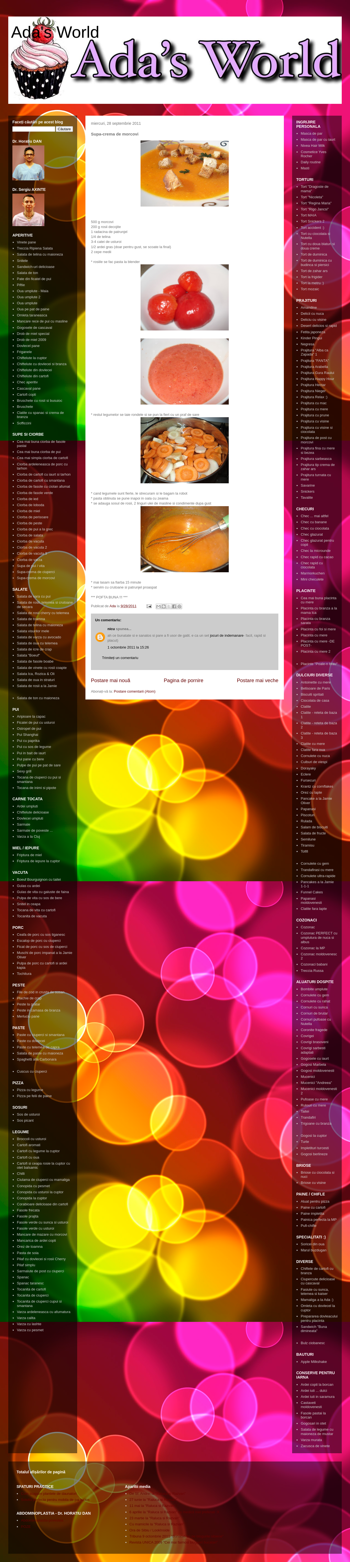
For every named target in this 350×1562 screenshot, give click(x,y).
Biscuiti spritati (312, 694)
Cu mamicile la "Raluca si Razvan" (157, 1524)
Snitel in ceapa (28, 904)
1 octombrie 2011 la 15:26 (128, 647)
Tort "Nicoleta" (312, 197)
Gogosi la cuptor (314, 1135)
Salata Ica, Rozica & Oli (36, 674)
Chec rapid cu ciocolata (312, 565)
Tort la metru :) (312, 283)
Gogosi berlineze (314, 1154)
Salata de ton (27, 273)
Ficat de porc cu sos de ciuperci (42, 947)
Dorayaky (308, 768)
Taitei (305, 1111)
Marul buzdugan (313, 1250)
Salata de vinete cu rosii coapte (42, 668)
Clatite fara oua (313, 750)
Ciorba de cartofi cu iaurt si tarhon (44, 474)
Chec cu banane (314, 522)
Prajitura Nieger (313, 391)
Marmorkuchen (313, 573)
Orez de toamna (29, 1246)
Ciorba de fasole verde (35, 493)
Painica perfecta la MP (318, 1219)
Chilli (21, 1174)
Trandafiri (308, 1117)
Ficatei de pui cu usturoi (36, 722)
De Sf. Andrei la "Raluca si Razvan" (158, 1494)
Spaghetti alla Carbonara (36, 1059)
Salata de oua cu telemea (37, 643)
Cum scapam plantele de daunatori (49, 1494)
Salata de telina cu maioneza (40, 254)
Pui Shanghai (27, 735)
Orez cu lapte (311, 792)
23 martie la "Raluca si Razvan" (155, 1518)
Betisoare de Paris (315, 688)
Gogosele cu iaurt (315, 1058)
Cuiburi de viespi (314, 762)
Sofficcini (24, 423)
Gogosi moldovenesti (317, 1071)
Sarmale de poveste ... (35, 830)
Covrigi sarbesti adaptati (313, 1050)
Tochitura (24, 974)
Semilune (308, 839)
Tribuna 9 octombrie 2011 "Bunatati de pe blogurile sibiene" (177, 1536)
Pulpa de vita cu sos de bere (39, 898)
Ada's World (55, 32)
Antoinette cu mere (316, 682)
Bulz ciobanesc (313, 1343)
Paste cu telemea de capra (38, 1047)
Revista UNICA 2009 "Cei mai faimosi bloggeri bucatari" (174, 1542)
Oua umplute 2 (28, 297)
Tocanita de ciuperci (33, 1295)
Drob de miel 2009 (31, 340)
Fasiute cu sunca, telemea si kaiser (315, 1291)
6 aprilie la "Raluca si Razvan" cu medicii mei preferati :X (174, 1512)
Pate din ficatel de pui (34, 279)
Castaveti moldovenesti (311, 1405)
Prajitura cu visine (315, 421)
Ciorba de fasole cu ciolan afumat (43, 486)
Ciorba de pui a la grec (35, 529)
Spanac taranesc (30, 1283)
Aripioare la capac (31, 716)
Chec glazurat (312, 534)
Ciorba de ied (27, 499)
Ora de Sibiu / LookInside (150, 1530)
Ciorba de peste (29, 523)
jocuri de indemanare (226, 635)
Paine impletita (312, 1213)
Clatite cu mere (313, 744)
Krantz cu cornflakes (317, 786)
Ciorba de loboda (30, 505)
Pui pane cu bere (30, 759)
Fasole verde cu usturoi (35, 1228)
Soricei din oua (312, 1244)
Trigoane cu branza (316, 1123)
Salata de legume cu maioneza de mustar (317, 1431)
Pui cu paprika (28, 741)
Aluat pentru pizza (315, 1201)
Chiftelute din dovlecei (34, 370)
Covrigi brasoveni (314, 1042)
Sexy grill (24, 771)
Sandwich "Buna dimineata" (314, 1329)
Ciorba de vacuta (30, 541)
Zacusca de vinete (315, 1446)
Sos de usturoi (28, 1114)
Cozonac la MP (313, 948)
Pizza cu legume (30, 1090)
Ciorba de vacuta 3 (32, 553)
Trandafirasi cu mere (317, 870)
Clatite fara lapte (314, 909)
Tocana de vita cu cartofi (36, 910)
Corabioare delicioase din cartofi (42, 1204)
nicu (111, 629)
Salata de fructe (313, 833)
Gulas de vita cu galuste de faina (43, 892)
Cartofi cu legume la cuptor (38, 1151)
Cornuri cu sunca (314, 1007)
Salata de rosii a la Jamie (37, 686)
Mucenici (308, 1077)
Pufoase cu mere (314, 1099)
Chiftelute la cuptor (32, 358)
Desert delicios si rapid (319, 326)
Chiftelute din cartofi (33, 376)
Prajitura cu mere (314, 409)
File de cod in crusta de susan (40, 992)
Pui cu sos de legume (34, 747)
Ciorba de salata (30, 535)
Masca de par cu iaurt (318, 139)
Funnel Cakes (312, 892)
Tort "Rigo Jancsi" (315, 209)
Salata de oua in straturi (36, 680)
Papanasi (308, 809)
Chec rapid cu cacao (317, 557)
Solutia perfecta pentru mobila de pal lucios (55, 1500)
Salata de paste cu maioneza (40, 1053)
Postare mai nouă (110, 680)
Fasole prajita (27, 1216)
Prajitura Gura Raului (317, 373)
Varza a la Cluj (28, 836)
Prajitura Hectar (313, 385)
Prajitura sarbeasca (316, 459)
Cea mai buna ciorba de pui (39, 452)
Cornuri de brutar (314, 1013)
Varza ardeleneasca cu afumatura (43, 1312)
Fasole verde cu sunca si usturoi (42, 1222)
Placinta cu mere (314, 635)
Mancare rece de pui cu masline (42, 321)
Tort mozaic (310, 289)
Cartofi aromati (28, 1145)
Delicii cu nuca (312, 313)
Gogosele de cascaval (34, 328)
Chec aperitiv (27, 382)
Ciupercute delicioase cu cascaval (318, 1281)
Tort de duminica (314, 254)
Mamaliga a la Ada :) (317, 1300)
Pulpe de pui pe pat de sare (39, 765)
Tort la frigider (311, 277)
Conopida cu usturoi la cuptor (40, 1192)
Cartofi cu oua (28, 1157)
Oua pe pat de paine (33, 309)
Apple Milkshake (314, 1362)
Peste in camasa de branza (38, 1010)
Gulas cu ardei (28, 886)
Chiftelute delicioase (33, 812)
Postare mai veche (257, 680)
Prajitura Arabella (314, 367)
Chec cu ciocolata (315, 528)
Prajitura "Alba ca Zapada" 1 (314, 352)
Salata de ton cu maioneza (38, 698)
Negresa (307, 344)
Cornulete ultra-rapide (318, 876)
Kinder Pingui (311, 338)
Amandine (309, 307)
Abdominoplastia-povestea (42, 1520)
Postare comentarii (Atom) (134, 691)
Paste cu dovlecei (31, 1041)
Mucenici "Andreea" (316, 1083)
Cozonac (308, 927)
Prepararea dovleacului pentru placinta (319, 1318)
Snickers (307, 491)
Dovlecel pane (28, 346)
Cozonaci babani (314, 964)
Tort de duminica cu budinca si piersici (316, 262)
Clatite (306, 706)
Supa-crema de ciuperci (36, 572)
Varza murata (311, 1440)
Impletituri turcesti (315, 1148)
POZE (26, 1527)
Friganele (24, 352)
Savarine (308, 485)
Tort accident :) (312, 228)
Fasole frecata (28, 1210)
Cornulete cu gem (315, 863)
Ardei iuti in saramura (318, 1397)
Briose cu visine (313, 1183)
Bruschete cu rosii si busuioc (39, 400)
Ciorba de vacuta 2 (32, 547)
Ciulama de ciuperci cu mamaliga (43, 1180)
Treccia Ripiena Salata (35, 248)
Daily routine (311, 162)
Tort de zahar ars (314, 271)
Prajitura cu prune (315, 415)
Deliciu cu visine (313, 320)
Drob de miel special (33, 334)
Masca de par (311, 133)
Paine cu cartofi (313, 1207)
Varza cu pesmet (30, 1330)
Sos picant (25, 1120)
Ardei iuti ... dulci (314, 1391)
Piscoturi (307, 815)
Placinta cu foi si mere (318, 629)
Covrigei (307, 1036)
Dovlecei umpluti (30, 818)
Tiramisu (307, 845)
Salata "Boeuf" (28, 655)
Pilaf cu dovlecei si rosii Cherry (41, 1259)
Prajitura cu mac (314, 403)
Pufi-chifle (308, 1226)
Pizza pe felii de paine (34, 1096)
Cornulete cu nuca (315, 756)
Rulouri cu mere (313, 1105)
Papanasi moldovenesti (311, 900)
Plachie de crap (29, 998)
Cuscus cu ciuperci (32, 1071)
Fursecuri (308, 780)
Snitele (22, 261)
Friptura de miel (29, 855)
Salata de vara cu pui (33, 596)
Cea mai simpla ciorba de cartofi (42, 458)
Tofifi (304, 851)
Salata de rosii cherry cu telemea (43, 613)
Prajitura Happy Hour (317, 379)
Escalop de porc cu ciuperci (39, 941)
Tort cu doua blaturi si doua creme (318, 246)
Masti (305, 168)
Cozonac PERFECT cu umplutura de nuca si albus (319, 937)
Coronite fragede (314, 1030)
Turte (305, 1142)
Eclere (306, 774)
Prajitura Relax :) (314, 397)
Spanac (23, 1277)
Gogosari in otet (313, 1423)
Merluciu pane (28, 1016)
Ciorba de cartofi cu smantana (40, 480)
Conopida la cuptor (32, 1198)
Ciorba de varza (29, 560)
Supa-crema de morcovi (36, 578)
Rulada (306, 821)
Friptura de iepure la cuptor (38, 861)
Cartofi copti (26, 394)
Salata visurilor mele (33, 631)
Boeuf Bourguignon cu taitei (39, 879)
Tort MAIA (308, 215)
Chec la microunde (315, 551)
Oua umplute (27, 303)
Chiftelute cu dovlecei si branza (41, 364)
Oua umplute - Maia (32, 291)
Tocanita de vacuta (32, 916)
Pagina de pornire (183, 680)
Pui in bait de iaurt (31, 753)
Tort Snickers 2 (312, 221)
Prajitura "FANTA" (315, 361)
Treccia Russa (312, 971)
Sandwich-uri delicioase (36, 267)
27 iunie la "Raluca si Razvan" (153, 1500)
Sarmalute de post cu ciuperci (40, 1271)
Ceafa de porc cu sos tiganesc (41, 934)
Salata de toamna (31, 619)
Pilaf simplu (26, 1265)
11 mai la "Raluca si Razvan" (153, 1506)
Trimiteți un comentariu (120, 658)
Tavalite (307, 497)
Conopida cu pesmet (33, 1186)
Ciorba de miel (28, 511)
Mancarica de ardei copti (36, 1240)
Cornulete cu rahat (315, 1001)
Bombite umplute (314, 989)
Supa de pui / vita (30, 566)
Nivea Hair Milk (313, 145)
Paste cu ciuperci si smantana (40, 1035)
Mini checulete (312, 579)
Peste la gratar (28, 1004)
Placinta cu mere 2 (315, 651)
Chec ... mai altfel (314, 516)
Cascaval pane (29, 388)
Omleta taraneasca (32, 315)
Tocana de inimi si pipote (36, 788)
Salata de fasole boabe (35, 661)
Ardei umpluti (27, 806)
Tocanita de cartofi (31, 1289)
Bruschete (25, 407)
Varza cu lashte (29, 1324)
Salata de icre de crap (34, 649)
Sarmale (23, 824)
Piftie (21, 285)
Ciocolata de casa (315, 700)
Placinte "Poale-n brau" (319, 664)
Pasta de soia (28, 1253)
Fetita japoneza (313, 332)
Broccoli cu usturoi (31, 1139)
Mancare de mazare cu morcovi (42, 1234)
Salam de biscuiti (314, 827)
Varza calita (26, 1318)
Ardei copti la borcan (317, 1384)
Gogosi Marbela (313, 1064)
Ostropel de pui (29, 728)
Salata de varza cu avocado (39, 637)
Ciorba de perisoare (32, 517)
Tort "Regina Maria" (316, 203)
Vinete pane (26, 242)
